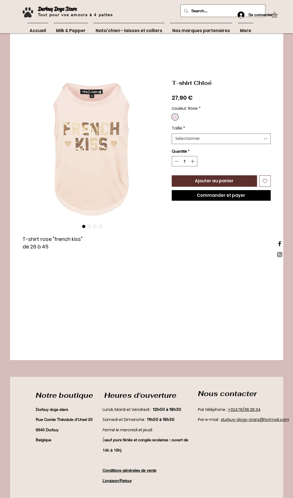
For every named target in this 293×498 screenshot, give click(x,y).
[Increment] (193, 161)
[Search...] (222, 11)
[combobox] (221, 138)
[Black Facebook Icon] (279, 243)
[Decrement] (176, 161)
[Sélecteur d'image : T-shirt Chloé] (84, 226)
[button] (278, 15)
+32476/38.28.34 (244, 409)
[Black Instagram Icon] (279, 254)
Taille (178, 128)
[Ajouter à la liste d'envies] (265, 181)
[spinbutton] (185, 161)
